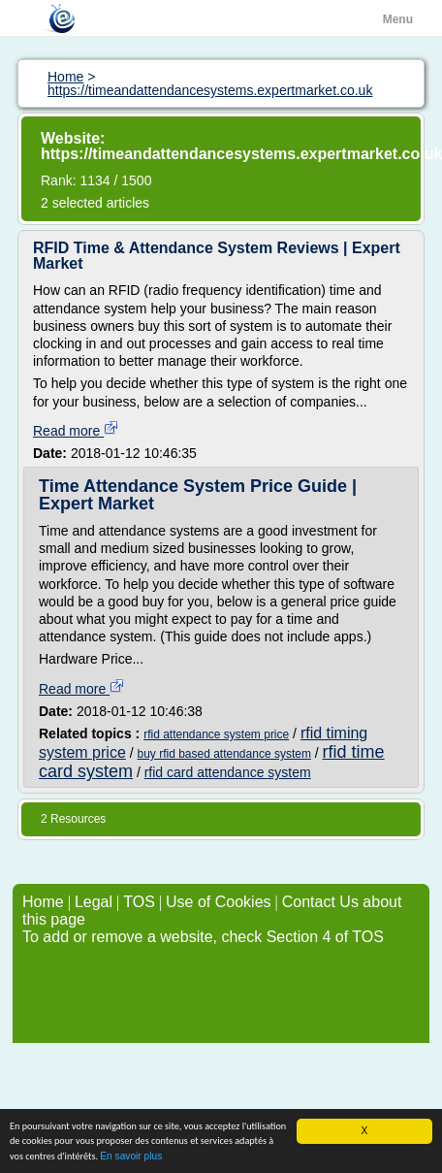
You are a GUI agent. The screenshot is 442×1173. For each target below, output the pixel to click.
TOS (139, 902)
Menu (398, 19)
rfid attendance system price (216, 734)
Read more (76, 431)
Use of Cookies (218, 902)
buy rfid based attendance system (223, 754)
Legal (93, 902)
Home (43, 902)
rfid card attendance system (227, 772)
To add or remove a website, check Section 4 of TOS (203, 937)
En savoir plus (131, 1157)
